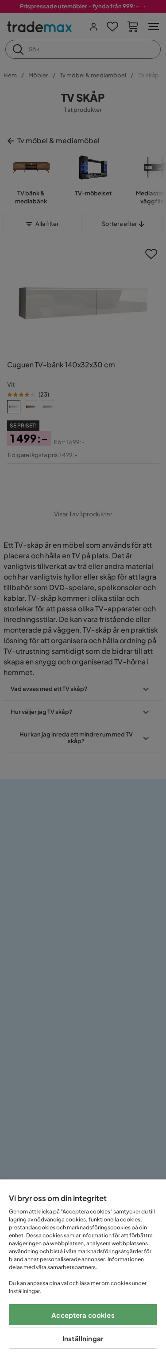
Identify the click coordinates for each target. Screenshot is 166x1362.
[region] (83, 1270)
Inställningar (83, 1338)
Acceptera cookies (83, 1315)
